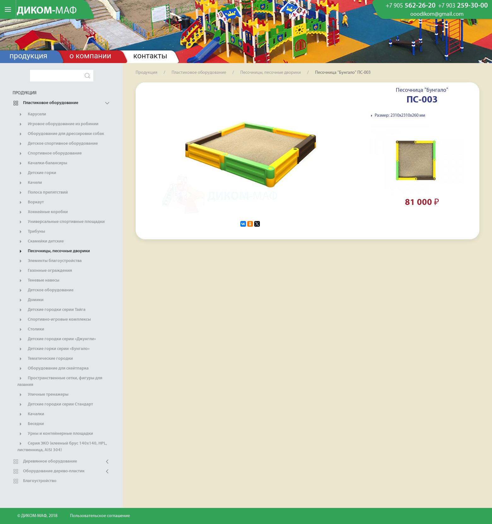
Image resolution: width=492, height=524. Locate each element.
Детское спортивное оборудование (57, 144)
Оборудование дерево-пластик (49, 471)
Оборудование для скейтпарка (53, 368)
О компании (90, 55)
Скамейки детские (40, 241)
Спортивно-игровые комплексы (54, 320)
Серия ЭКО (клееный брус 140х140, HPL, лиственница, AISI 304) (62, 446)
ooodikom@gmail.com (437, 14)
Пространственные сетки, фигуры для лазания (59, 381)
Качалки (30, 414)
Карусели (31, 114)
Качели (29, 183)
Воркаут (30, 202)
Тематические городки (45, 359)
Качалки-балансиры (42, 163)
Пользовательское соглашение (100, 516)
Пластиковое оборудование (45, 103)
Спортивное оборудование (49, 153)
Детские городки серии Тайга (51, 310)
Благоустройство (34, 481)
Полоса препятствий (42, 192)
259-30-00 (463, 6)
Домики (30, 300)
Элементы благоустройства (49, 261)
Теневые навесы (38, 280)
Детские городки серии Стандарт (55, 404)
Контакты (150, 55)
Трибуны (31, 232)
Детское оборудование (45, 290)
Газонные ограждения (44, 271)
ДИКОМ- (47, 11)
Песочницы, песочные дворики (53, 251)
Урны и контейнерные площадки (55, 434)
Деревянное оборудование (45, 461)
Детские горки (36, 173)
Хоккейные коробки (42, 212)
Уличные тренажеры (42, 395)
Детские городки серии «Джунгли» (56, 339)
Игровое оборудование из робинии (57, 124)
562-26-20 (411, 6)
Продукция (28, 55)
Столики (30, 329)
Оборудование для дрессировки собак (60, 134)
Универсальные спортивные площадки (61, 222)
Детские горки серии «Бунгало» (53, 349)
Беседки (30, 424)
